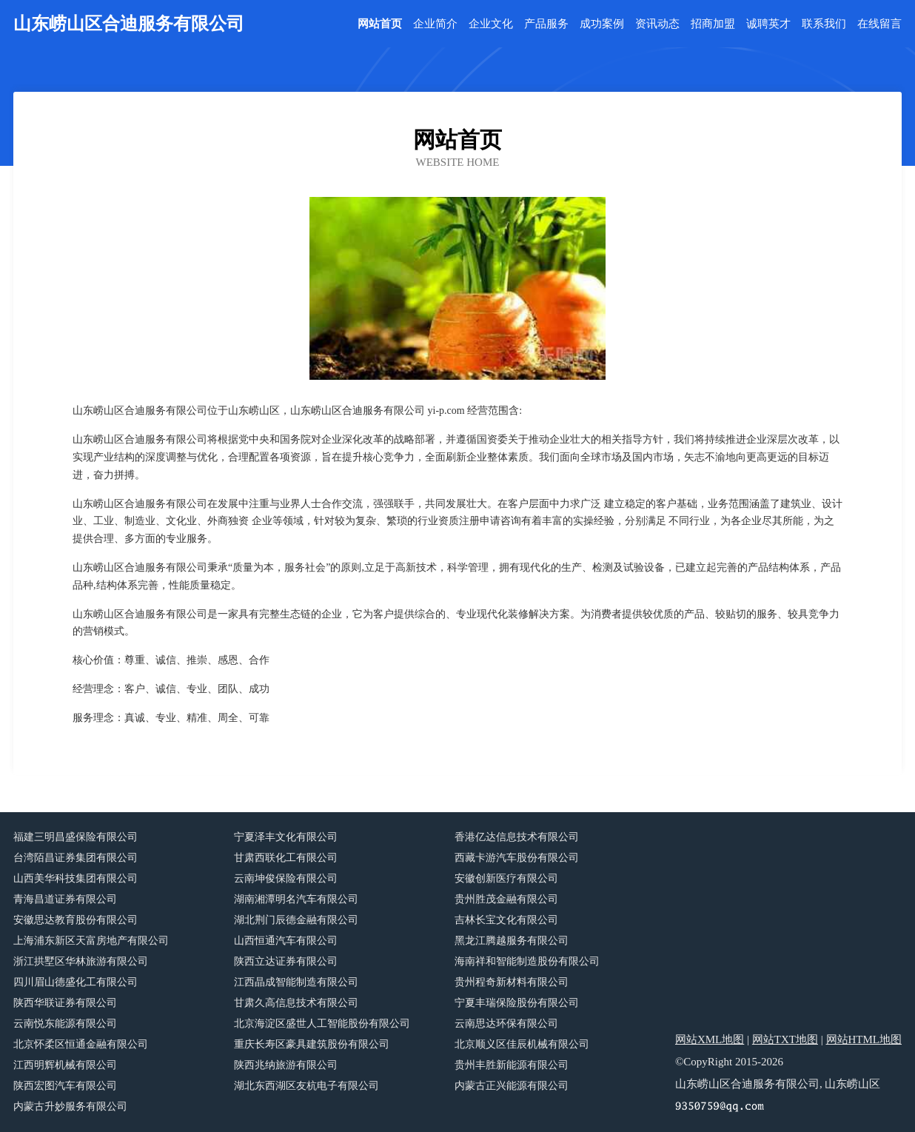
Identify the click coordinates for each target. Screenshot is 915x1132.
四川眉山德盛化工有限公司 (75, 982)
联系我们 (824, 24)
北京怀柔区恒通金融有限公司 (80, 1044)
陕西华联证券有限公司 (65, 1002)
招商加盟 (713, 24)
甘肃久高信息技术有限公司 (296, 1002)
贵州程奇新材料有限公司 (512, 982)
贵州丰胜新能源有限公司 (512, 1065)
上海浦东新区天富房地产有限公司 (91, 940)
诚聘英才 (768, 24)
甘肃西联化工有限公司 (286, 857)
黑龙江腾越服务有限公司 (512, 940)
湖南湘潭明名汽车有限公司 (296, 899)
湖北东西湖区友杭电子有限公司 (306, 1085)
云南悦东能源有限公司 (65, 1023)
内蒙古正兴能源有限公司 (512, 1085)
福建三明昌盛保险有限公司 (75, 837)
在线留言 (879, 24)
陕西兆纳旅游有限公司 (286, 1065)
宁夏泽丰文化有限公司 (286, 837)
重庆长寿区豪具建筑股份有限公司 (311, 1044)
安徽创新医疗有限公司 (506, 878)
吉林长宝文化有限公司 (506, 919)
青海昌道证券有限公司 (65, 899)
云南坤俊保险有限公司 (286, 878)
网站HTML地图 (864, 1039)
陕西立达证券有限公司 (286, 961)
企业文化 (491, 24)
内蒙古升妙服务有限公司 (70, 1106)
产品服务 (546, 24)
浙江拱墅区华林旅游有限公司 (80, 961)
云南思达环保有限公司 (506, 1023)
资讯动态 (657, 24)
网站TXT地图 (785, 1039)
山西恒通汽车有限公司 (286, 940)
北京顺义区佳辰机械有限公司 (522, 1044)
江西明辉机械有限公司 (65, 1065)
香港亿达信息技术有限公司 (517, 837)
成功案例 (602, 24)
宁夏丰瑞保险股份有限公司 (517, 1002)
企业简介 (435, 24)
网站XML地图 (709, 1039)
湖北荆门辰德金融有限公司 (296, 919)
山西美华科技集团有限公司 (75, 878)
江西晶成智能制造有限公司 (296, 982)
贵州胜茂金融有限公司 (506, 899)
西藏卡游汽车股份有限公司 (517, 857)
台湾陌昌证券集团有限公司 (75, 857)
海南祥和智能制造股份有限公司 (527, 961)
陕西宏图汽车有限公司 (65, 1085)
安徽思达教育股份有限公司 (75, 919)
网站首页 (380, 24)
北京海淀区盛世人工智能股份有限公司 (322, 1023)
